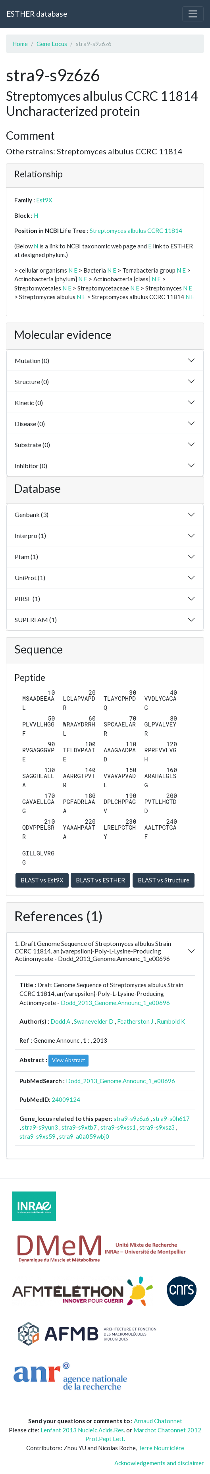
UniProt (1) (30, 577)
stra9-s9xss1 (118, 1127)
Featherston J (135, 1021)
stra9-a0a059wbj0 (84, 1136)
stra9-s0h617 (171, 1118)
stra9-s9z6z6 (131, 1118)
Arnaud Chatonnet (158, 1420)
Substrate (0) (32, 444)
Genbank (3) (31, 514)
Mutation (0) (32, 360)
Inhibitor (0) (31, 465)
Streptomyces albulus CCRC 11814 (136, 230)
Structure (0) (32, 381)
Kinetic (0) (29, 402)
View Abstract (68, 1060)
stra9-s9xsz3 (157, 1127)
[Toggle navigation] (193, 13)
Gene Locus (52, 43)
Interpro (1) (30, 535)
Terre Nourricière (161, 1447)
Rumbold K (171, 1021)
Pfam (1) (26, 556)
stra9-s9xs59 (37, 1136)
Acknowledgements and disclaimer (159, 1462)
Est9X (44, 200)
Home (20, 43)
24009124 (66, 1099)
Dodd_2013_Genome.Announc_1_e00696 (115, 1002)
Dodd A (60, 1021)
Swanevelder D (94, 1021)
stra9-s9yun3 (40, 1127)
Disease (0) (30, 423)
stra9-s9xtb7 (79, 1127)
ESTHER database (36, 13)
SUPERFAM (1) (36, 619)
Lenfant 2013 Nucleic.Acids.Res (82, 1430)
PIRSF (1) (27, 598)
